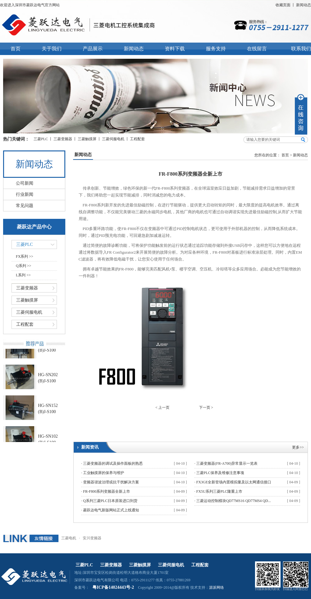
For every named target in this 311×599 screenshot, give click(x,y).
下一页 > (206, 407)
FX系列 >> (24, 256)
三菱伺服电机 (113, 139)
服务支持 (216, 48)
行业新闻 (24, 194)
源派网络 (216, 587)
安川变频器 (92, 538)
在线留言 (257, 48)
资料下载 (175, 48)
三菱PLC (41, 139)
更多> (297, 447)
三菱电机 (68, 538)
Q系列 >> (23, 266)
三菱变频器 (62, 139)
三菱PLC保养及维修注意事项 (220, 473)
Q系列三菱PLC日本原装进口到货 (110, 501)
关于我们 (52, 48)
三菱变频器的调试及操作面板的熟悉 (113, 463)
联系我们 (301, 48)
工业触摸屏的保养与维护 (103, 473)
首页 (16, 48)
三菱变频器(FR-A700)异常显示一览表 (227, 463)
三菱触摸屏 (87, 139)
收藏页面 (283, 5)
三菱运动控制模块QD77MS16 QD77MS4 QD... (233, 501)
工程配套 (137, 139)
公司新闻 (24, 183)
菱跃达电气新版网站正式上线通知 (111, 510)
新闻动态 (303, 5)
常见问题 (24, 205)
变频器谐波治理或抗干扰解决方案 (111, 482)
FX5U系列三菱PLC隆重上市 (219, 491)
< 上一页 (163, 407)
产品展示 (93, 48)
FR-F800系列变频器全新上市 (106, 491)
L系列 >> (23, 275)
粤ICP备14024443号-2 (113, 587)
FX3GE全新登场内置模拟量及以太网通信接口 (233, 482)
